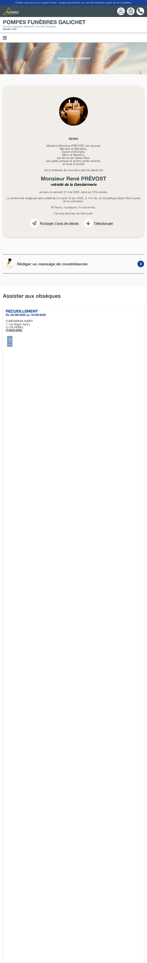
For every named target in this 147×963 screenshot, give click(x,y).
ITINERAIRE (14, 330)
